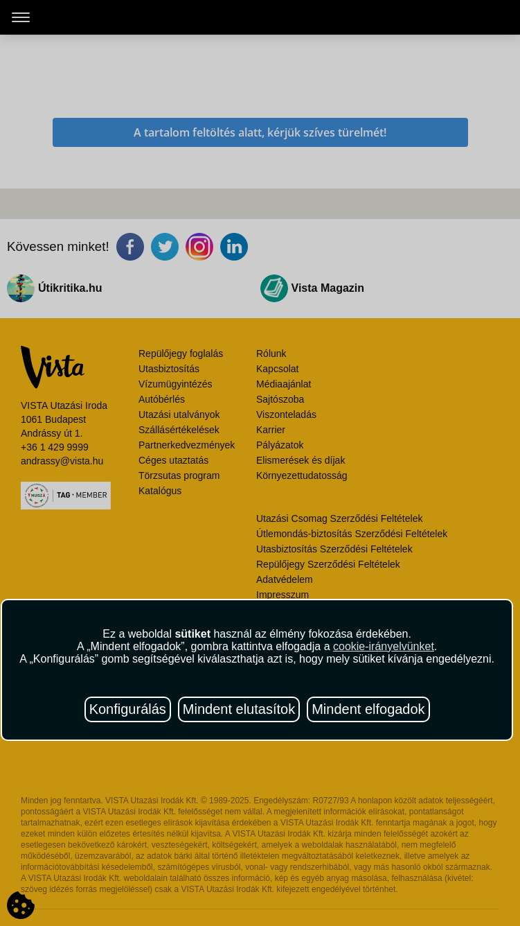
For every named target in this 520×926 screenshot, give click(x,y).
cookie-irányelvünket (383, 646)
